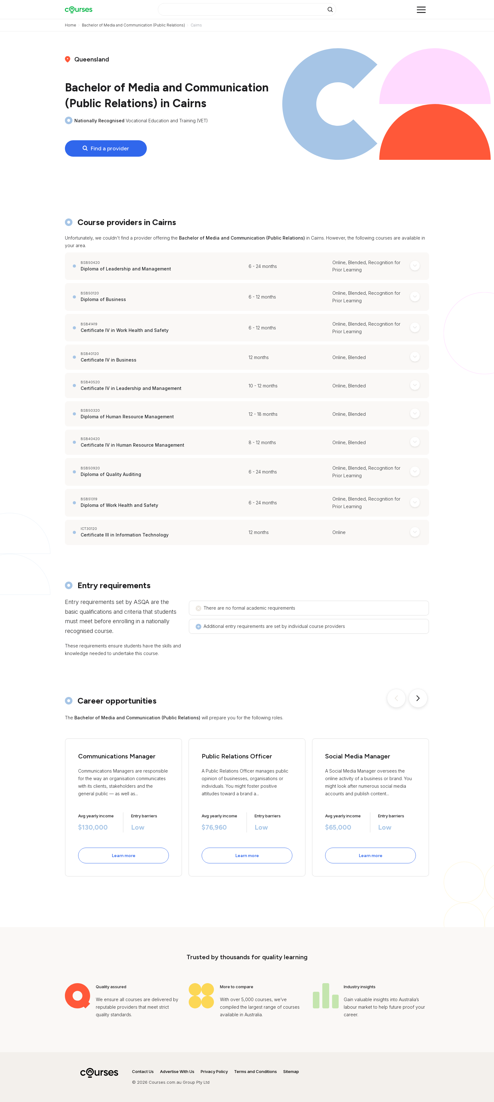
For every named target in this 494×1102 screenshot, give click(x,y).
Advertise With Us (177, 1071)
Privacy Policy (214, 1071)
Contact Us (143, 1071)
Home (70, 25)
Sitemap (291, 1071)
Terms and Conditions (255, 1071)
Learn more (123, 855)
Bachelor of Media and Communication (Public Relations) (133, 25)
